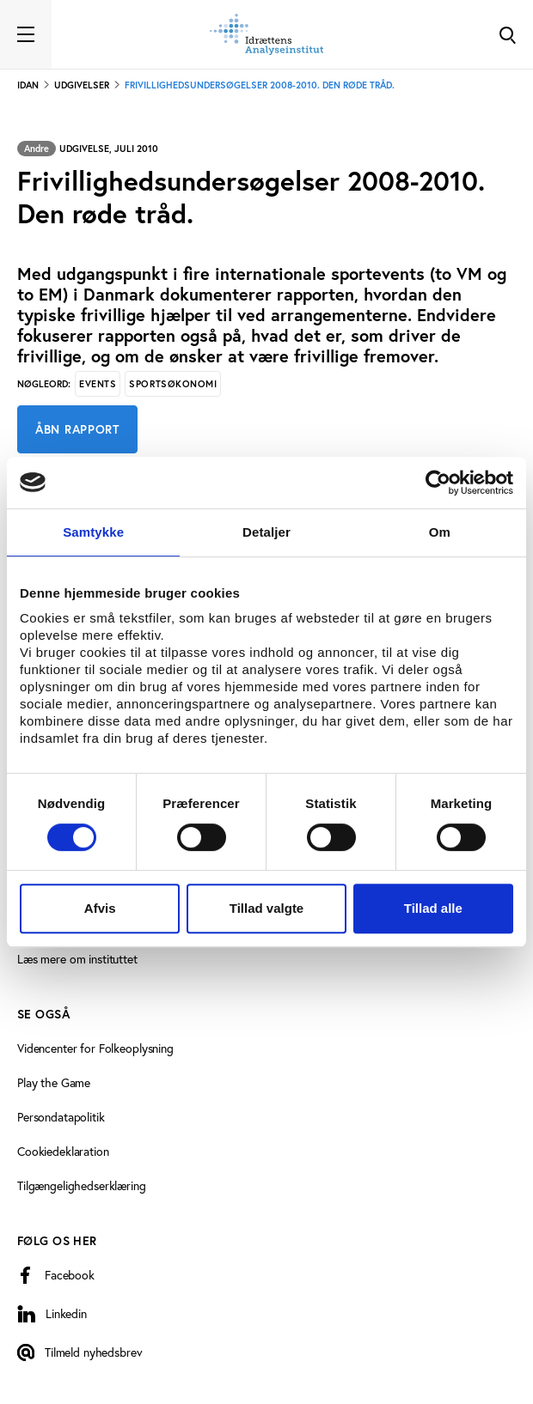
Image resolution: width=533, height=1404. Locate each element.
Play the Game (53, 1082)
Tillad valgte (266, 908)
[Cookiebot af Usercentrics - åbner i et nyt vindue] (438, 482)
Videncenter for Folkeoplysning (95, 1048)
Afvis (100, 908)
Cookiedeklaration (63, 1151)
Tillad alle (433, 908)
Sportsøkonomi (173, 384)
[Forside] (266, 34)
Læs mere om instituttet (77, 959)
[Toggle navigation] (26, 34)
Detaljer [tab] (266, 532)
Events (97, 384)
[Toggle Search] (507, 34)
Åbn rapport (77, 429)
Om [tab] (439, 532)
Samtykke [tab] (93, 532)
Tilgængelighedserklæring (81, 1185)
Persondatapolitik (61, 1117)
